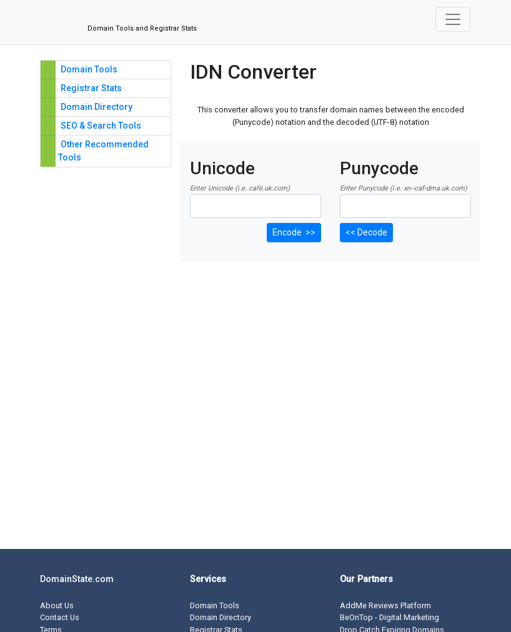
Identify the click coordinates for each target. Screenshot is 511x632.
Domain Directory (96, 107)
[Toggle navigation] (452, 19)
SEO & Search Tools (101, 126)
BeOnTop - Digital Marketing (389, 617)
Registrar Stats (91, 88)
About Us (57, 605)
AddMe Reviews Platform (385, 605)
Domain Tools (89, 69)
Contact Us (59, 617)
